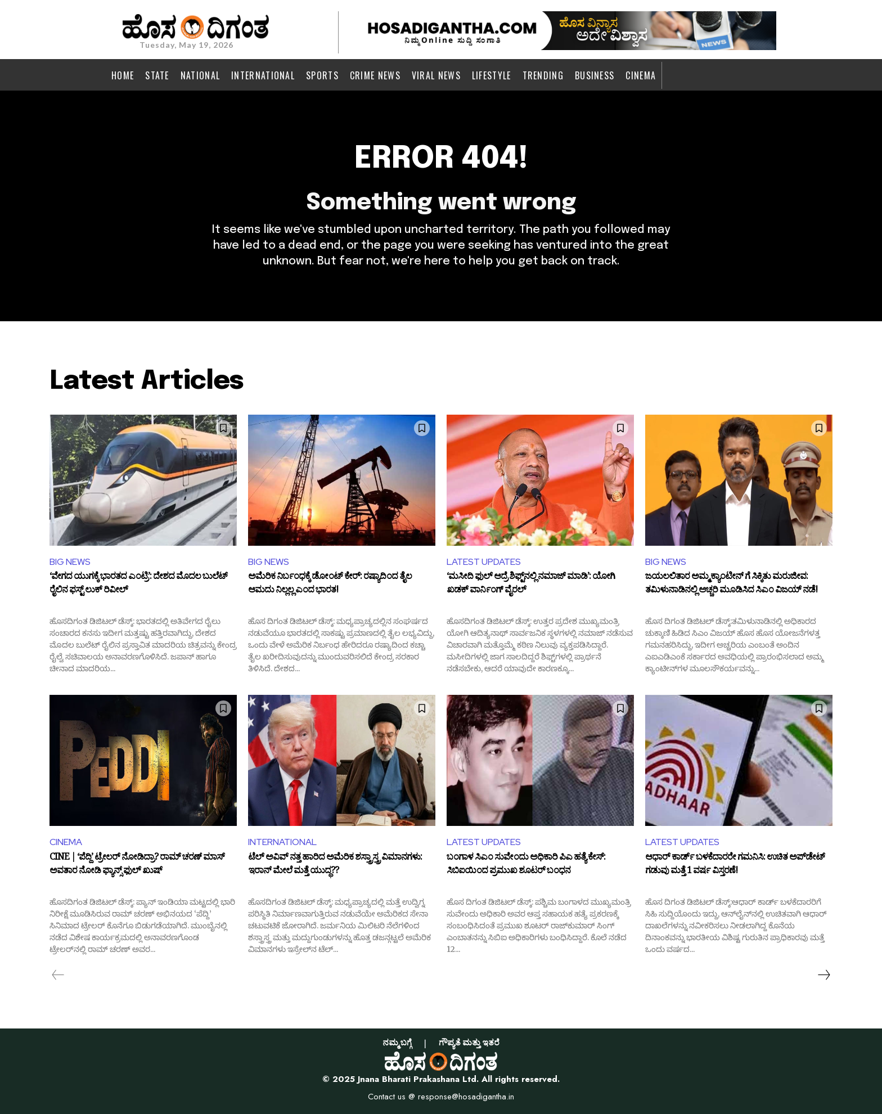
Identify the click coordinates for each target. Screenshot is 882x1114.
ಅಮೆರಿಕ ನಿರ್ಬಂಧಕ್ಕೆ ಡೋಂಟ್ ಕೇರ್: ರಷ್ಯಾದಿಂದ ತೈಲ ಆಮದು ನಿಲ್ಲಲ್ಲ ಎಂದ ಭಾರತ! (330, 584)
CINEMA (66, 842)
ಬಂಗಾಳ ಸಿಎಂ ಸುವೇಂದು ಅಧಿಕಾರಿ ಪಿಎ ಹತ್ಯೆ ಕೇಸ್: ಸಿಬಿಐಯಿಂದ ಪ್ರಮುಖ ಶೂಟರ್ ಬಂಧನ (526, 865)
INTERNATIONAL (282, 842)
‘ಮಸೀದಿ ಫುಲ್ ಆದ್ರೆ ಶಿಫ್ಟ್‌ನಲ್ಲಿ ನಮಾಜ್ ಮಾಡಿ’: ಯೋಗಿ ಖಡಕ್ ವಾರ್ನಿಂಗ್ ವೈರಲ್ (531, 584)
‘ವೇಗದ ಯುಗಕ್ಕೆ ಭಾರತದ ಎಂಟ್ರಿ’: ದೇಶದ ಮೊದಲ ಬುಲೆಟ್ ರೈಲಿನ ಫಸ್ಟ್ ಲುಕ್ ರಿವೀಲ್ (138, 584)
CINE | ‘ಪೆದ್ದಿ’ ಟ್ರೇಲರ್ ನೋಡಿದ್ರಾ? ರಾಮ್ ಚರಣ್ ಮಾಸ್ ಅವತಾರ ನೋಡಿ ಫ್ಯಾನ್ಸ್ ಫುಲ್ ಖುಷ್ (137, 865)
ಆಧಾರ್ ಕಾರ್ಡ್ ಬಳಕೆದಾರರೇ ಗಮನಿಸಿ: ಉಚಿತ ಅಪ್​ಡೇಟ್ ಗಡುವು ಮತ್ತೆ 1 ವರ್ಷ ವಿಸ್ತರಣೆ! (735, 865)
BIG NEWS (70, 562)
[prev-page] (58, 975)
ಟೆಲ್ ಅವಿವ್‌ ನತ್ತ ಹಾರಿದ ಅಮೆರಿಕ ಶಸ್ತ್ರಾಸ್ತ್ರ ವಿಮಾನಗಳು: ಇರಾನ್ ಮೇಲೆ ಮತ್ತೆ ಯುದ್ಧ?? (335, 865)
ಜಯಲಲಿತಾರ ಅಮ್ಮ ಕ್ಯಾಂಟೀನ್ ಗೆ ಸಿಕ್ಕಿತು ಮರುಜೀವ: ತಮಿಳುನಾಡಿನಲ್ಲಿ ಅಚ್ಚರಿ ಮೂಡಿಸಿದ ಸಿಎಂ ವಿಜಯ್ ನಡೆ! (731, 584)
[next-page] (823, 975)
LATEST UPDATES (484, 562)
